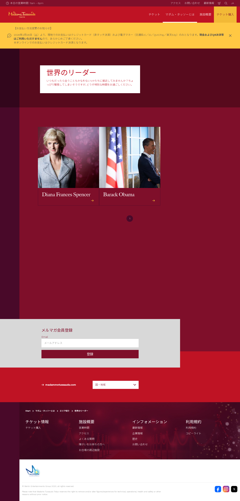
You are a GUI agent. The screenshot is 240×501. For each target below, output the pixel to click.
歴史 (134, 438)
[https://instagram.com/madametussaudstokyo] (226, 489)
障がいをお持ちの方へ (92, 444)
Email (44, 336)
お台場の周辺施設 (89, 450)
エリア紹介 (64, 411)
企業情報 (137, 433)
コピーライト (193, 433)
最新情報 (209, 3)
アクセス (176, 3)
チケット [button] (154, 14)
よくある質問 (86, 438)
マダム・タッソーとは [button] (179, 14)
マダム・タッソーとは (45, 411)
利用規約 (191, 427)
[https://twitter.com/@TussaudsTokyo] (234, 489)
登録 (90, 354)
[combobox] (116, 385)
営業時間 (84, 427)
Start (27, 411)
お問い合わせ (192, 3)
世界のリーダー (81, 411)
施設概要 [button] (205, 14)
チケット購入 (225, 14)
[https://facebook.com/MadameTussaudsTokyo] (218, 489)
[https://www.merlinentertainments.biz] (33, 471)
